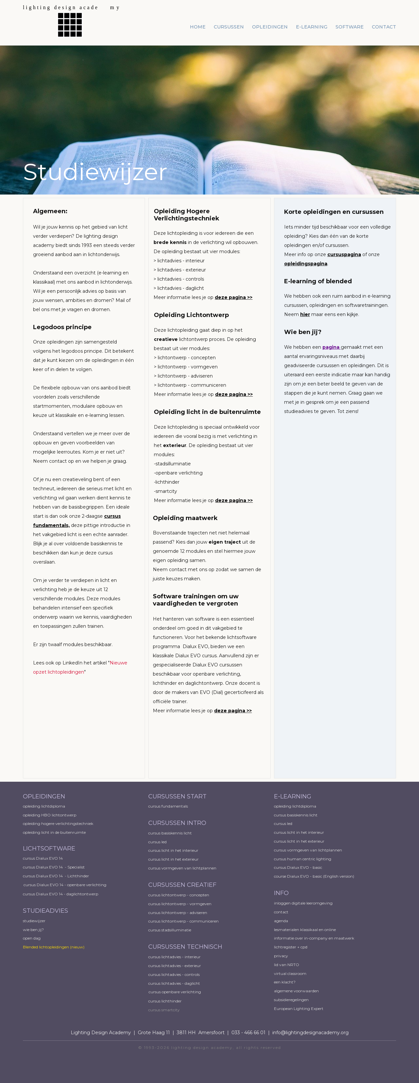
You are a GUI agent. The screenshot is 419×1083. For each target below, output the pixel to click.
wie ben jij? (33, 929)
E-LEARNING (292, 796)
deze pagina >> (233, 297)
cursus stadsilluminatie (169, 929)
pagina (331, 347)
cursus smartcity (164, 1009)
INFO (281, 893)
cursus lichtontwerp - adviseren (177, 912)
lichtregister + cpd (290, 946)
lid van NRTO (286, 964)
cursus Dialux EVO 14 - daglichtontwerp (60, 893)
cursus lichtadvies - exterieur (174, 965)
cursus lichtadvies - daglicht (174, 983)
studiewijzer (34, 920)
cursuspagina (344, 254)
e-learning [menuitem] (311, 27)
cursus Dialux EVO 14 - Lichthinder (56, 875)
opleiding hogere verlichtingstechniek (58, 823)
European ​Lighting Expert (298, 1008)
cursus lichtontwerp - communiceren (183, 921)
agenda (281, 920)
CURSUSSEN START (177, 796)
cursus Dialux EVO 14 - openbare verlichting (65, 884)
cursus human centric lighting (302, 858)
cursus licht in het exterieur (174, 859)
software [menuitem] (350, 27)
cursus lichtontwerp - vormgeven (179, 903)
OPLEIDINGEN (44, 796)
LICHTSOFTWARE (49, 848)
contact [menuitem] (384, 27)
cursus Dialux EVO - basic (298, 867)
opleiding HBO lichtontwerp (49, 814)
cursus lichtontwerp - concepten (179, 894)
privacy (281, 955)
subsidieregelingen (291, 999)
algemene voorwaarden (296, 990)
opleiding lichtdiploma (44, 806)
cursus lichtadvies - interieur (174, 956)
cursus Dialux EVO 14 (43, 858)
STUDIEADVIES (45, 910)
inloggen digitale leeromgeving (303, 903)
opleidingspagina (305, 264)
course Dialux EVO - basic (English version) (314, 876)
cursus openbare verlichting (175, 991)
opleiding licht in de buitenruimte (54, 832)
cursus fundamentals (168, 806)
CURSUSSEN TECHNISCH (185, 946)
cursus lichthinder (165, 1001)
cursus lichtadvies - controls (174, 974)
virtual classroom (290, 973)
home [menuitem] (198, 27)
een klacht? (285, 982)
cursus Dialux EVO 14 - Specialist (54, 867)
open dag (32, 938)
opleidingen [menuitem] (270, 27)
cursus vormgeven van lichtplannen (182, 868)
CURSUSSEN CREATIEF (182, 884)
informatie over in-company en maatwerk (314, 938)
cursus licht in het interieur (173, 850)
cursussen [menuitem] (229, 27)
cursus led (158, 841)
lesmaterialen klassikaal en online (305, 929)
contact (281, 911)
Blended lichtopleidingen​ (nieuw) (53, 946)
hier (305, 314)
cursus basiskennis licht (170, 833)
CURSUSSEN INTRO (178, 823)
